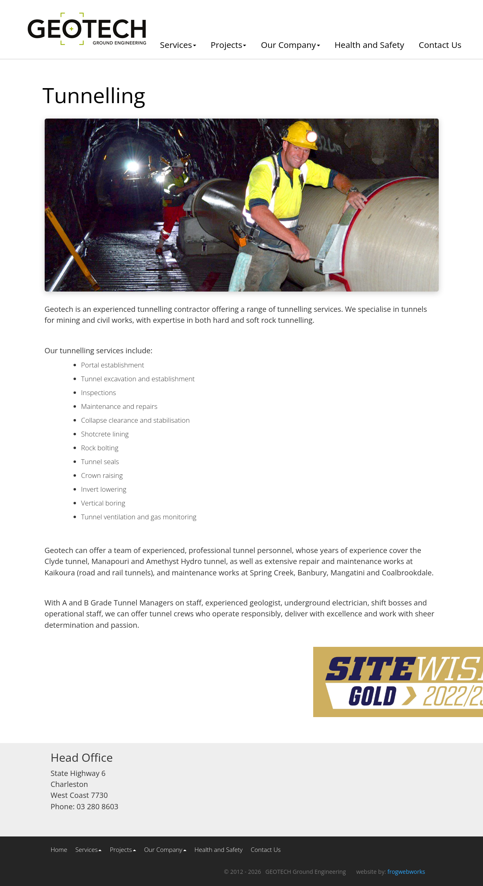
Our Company (290, 44)
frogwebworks (406, 871)
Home (59, 849)
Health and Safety (369, 44)
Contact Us (440, 44)
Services (178, 44)
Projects (229, 44)
